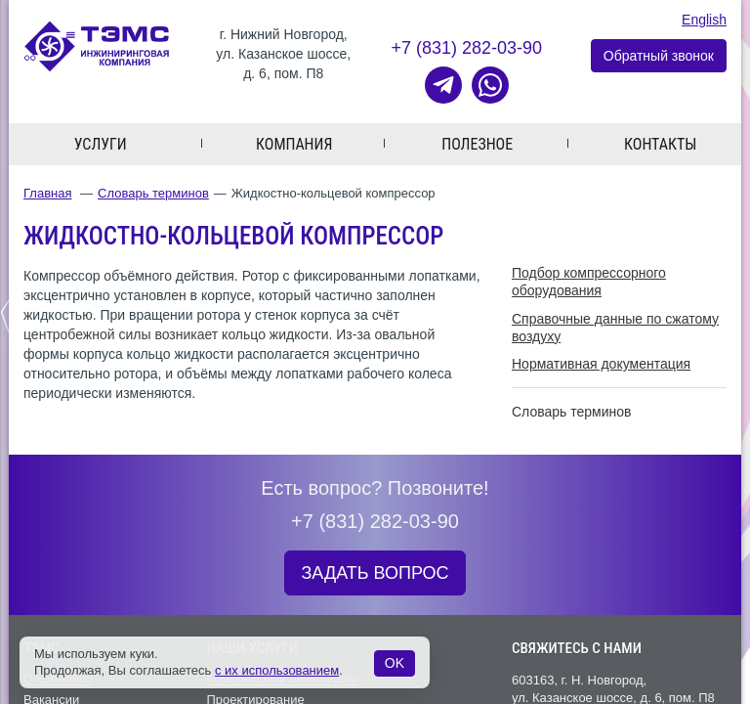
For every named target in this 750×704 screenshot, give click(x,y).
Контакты (660, 144)
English (704, 19)
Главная (47, 193)
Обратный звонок (659, 56)
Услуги (100, 144)
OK (394, 663)
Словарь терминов (153, 193)
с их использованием (277, 670)
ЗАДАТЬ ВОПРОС (374, 573)
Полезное (477, 144)
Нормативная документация (601, 364)
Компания (294, 144)
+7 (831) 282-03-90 (466, 48)
